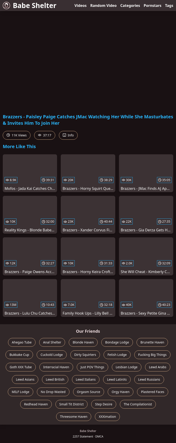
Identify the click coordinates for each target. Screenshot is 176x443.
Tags (169, 5)
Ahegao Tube (22, 342)
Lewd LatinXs (117, 379)
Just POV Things (92, 367)
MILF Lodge (20, 392)
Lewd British (55, 379)
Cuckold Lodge (52, 354)
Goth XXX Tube (21, 367)
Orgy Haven (120, 392)
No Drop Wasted (53, 392)
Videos (80, 5)
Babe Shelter (29, 5)
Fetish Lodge (117, 354)
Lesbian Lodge (127, 367)
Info (68, 135)
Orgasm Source (88, 392)
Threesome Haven (73, 416)
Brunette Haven (152, 342)
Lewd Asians (25, 379)
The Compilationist (138, 404)
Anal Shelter (52, 342)
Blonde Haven (83, 342)
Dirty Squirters (85, 354)
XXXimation (107, 416)
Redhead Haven (36, 404)
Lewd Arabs (157, 367)
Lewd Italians (86, 379)
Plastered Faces (152, 392)
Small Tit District (71, 404)
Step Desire (103, 404)
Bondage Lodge (117, 342)
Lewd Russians (149, 379)
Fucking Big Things (152, 354)
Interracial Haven (56, 367)
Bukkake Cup (19, 354)
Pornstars (152, 5)
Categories (130, 5)
